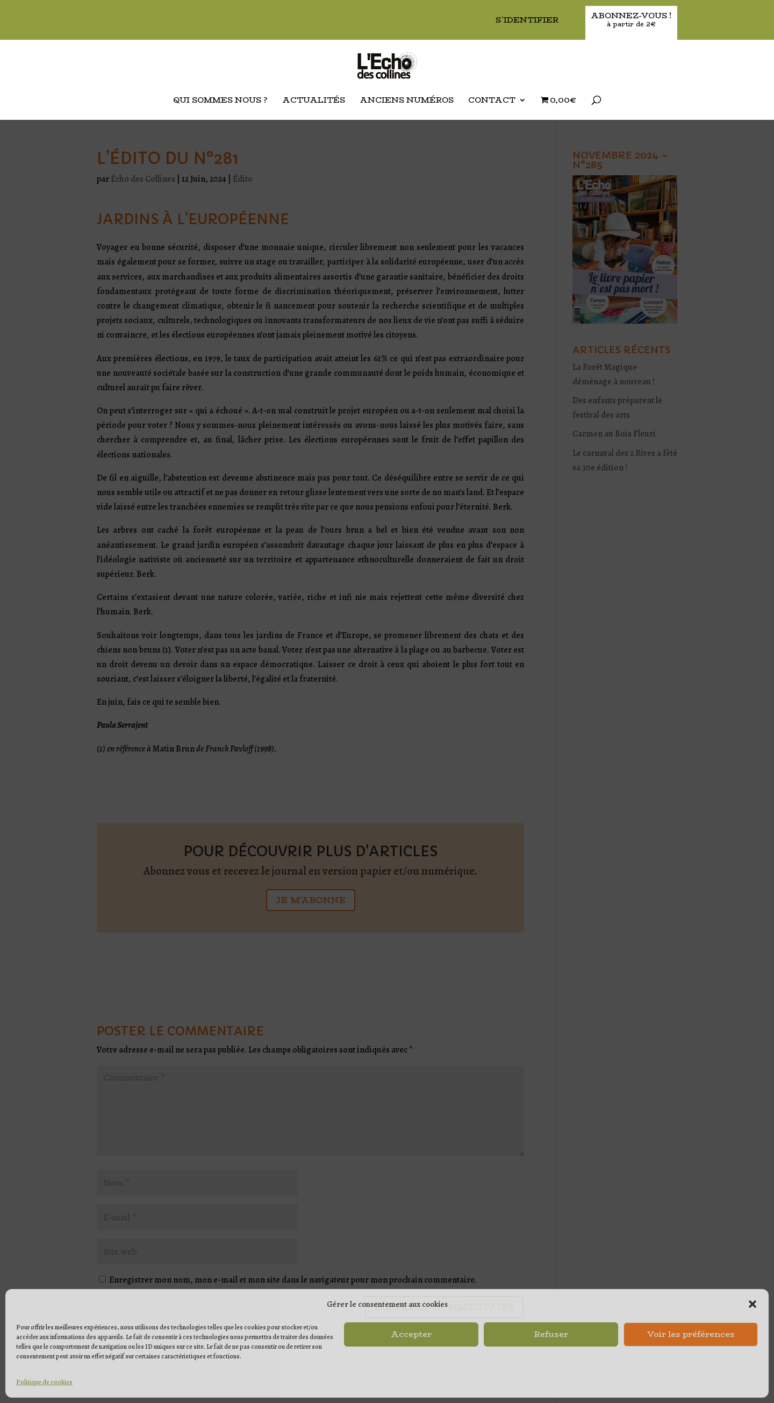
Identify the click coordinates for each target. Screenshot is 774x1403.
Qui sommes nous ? (220, 101)
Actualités (313, 101)
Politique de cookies (44, 1382)
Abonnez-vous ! (631, 20)
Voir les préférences (691, 1334)
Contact (491, 101)
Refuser (551, 1334)
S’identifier (527, 21)
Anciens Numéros (407, 101)
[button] (752, 1304)
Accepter (411, 1334)
